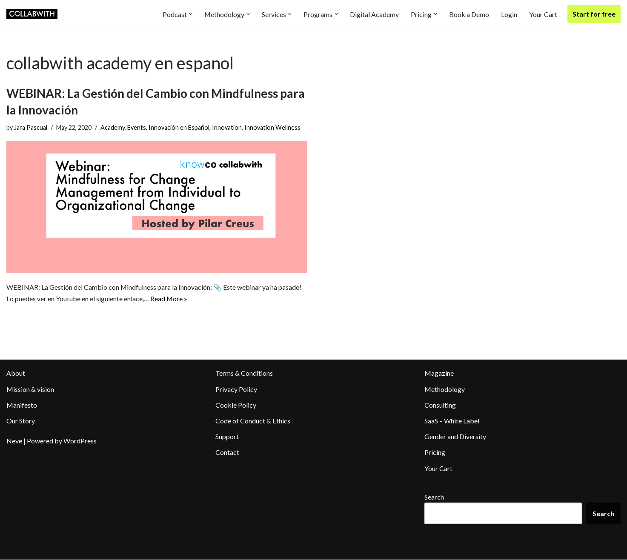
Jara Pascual (30, 127)
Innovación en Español (179, 127)
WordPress (80, 441)
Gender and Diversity (455, 437)
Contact (227, 453)
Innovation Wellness (272, 127)
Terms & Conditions (244, 373)
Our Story (20, 421)
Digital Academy (374, 14)
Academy (112, 127)
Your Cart (543, 14)
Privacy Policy (236, 389)
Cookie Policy (235, 405)
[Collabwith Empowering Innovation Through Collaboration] (31, 14)
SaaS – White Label (451, 421)
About (15, 373)
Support (227, 437)
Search (434, 497)
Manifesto (21, 405)
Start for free (594, 14)
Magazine (439, 373)
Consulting (440, 405)
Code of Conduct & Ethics (252, 421)
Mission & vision (30, 389)
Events (136, 127)
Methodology (444, 389)
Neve (14, 441)
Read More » (169, 298)
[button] (190, 14)
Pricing (434, 453)
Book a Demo (469, 14)
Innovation (227, 127)
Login (509, 14)
